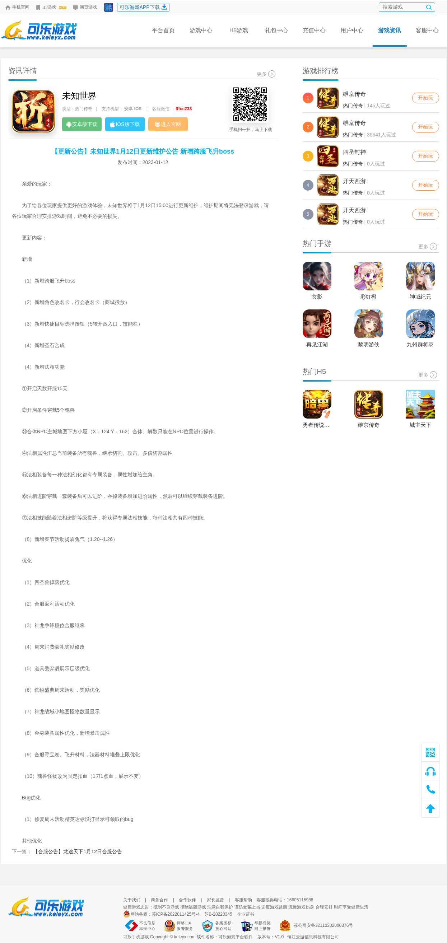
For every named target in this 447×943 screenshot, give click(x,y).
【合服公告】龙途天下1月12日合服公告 (77, 851)
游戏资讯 (390, 37)
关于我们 (131, 899)
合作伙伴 (187, 899)
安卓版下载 (81, 124)
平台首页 (163, 30)
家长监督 (215, 899)
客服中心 (427, 30)
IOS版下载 (124, 124)
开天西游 (354, 181)
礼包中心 (276, 30)
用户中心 (351, 30)
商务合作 (159, 899)
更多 (266, 74)
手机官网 (17, 7)
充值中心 (314, 30)
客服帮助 (243, 899)
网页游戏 (85, 7)
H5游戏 (51, 7)
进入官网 (168, 124)
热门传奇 (353, 105)
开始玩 (425, 98)
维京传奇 (354, 94)
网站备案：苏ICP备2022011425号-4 (165, 914)
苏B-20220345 (218, 914)
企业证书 (245, 914)
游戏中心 (201, 30)
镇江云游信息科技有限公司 (313, 936)
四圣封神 (354, 152)
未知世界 (79, 96)
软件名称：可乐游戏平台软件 (225, 936)
